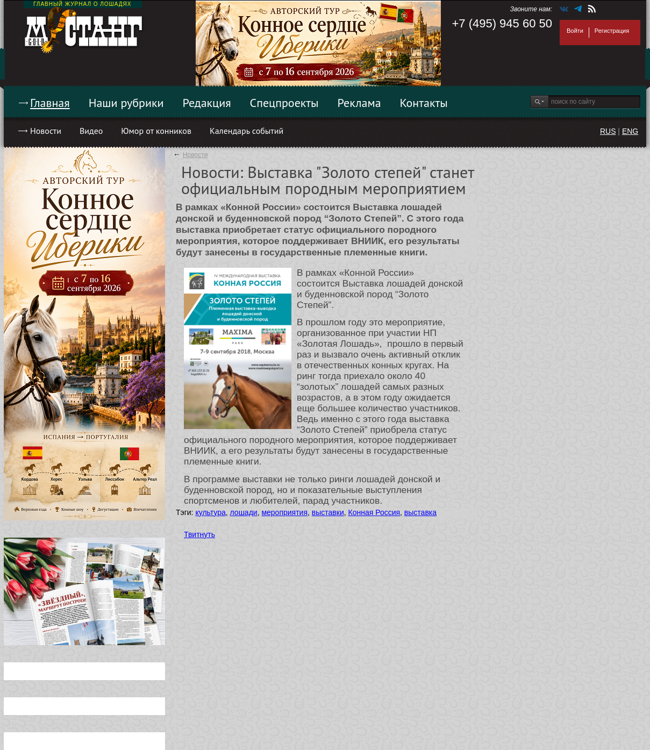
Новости (45, 130)
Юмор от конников (156, 130)
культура (210, 512)
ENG (630, 131)
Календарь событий (246, 130)
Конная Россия (374, 512)
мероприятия (284, 512)
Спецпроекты (284, 102)
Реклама (359, 102)
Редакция (207, 102)
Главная (50, 102)
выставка (420, 512)
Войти (575, 30)
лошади (244, 512)
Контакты (424, 102)
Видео (91, 130)
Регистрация (612, 30)
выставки (328, 512)
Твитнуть (199, 534)
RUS (608, 131)
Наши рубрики (126, 102)
